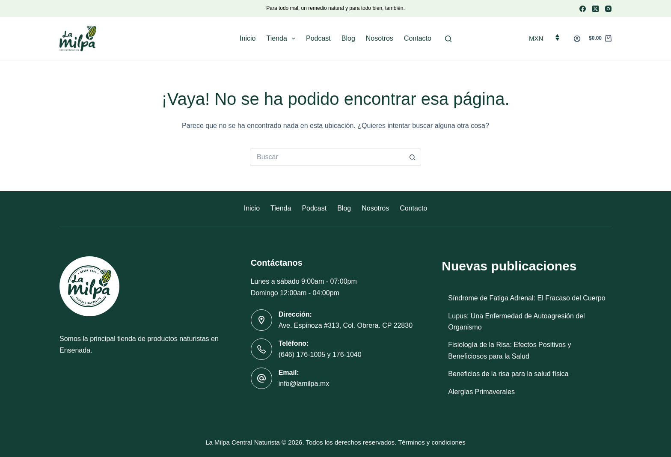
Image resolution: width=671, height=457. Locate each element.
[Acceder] (577, 39)
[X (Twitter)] (595, 9)
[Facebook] (582, 9)
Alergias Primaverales (481, 391)
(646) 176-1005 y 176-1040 (320, 354)
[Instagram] (608, 9)
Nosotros (379, 38)
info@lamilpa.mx (304, 383)
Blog (348, 38)
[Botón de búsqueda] (412, 157)
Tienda (282, 38)
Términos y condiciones (432, 442)
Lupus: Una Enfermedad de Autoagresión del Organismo (516, 321)
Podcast (318, 38)
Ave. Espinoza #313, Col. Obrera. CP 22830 (346, 325)
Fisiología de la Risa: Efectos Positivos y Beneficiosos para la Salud (509, 350)
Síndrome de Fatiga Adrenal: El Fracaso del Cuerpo (526, 298)
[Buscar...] (327, 157)
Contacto (417, 38)
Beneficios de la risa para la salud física (508, 373)
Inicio (247, 38)
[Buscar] (448, 39)
